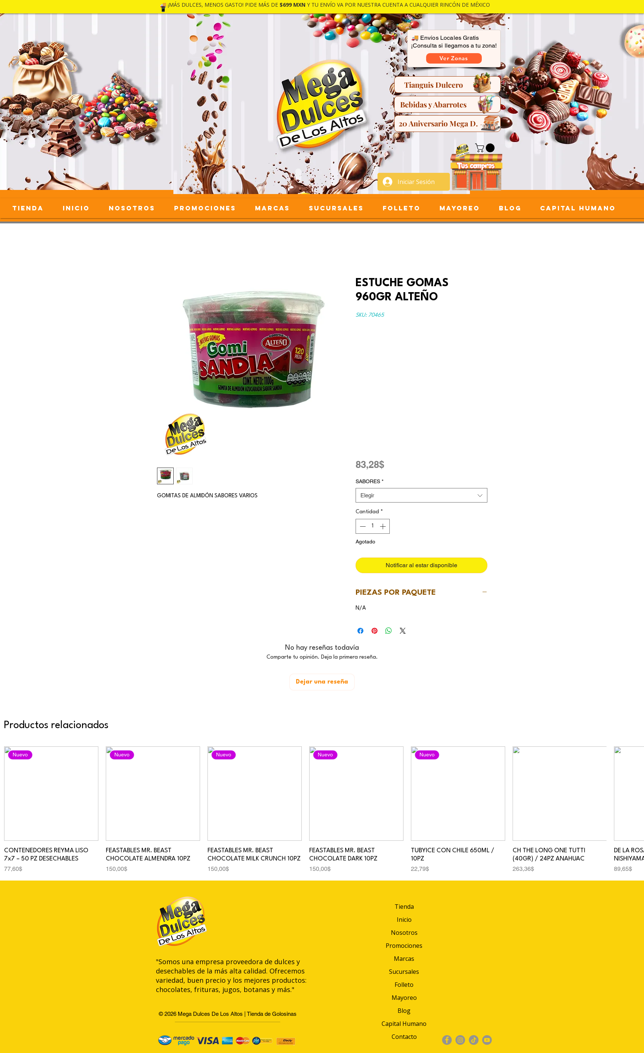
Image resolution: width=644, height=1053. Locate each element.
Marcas (404, 959)
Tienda (404, 906)
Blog (404, 1011)
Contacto (404, 1037)
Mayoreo (404, 998)
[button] (454, 58)
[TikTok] (473, 1040)
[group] (322, 810)
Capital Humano (404, 1024)
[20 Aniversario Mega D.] (447, 123)
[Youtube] (487, 1040)
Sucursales (404, 972)
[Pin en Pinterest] (374, 630)
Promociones (404, 945)
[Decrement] (362, 526)
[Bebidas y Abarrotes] (447, 104)
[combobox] (421, 495)
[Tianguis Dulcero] (447, 84)
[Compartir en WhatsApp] (388, 630)
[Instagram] (460, 1040)
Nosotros (404, 932)
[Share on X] (402, 630)
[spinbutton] (372, 526)
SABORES (369, 481)
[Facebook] (447, 1040)
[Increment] (383, 526)
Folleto (404, 985)
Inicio (404, 919)
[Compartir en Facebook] (360, 630)
